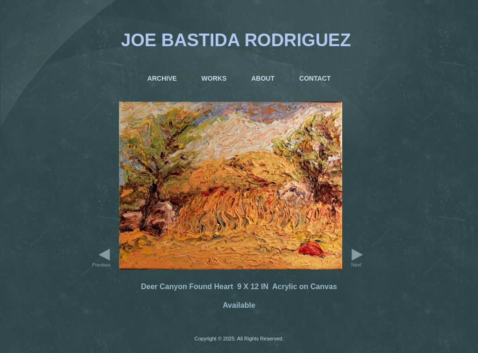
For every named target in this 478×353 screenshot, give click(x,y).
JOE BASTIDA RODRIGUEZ (236, 40)
